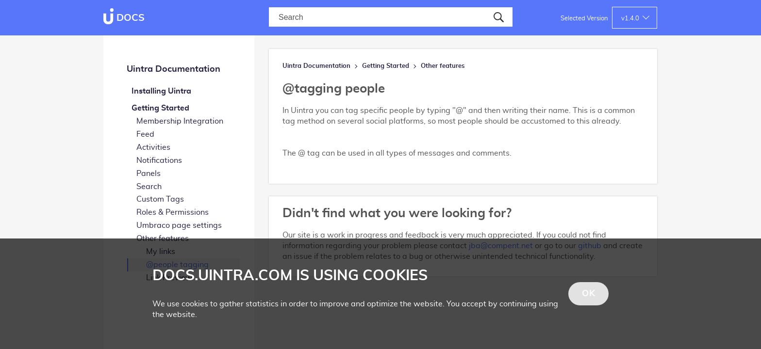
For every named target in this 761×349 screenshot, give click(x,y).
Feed (145, 134)
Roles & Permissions (172, 212)
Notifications (159, 160)
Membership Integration (179, 121)
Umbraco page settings (179, 225)
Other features (443, 66)
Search (149, 186)
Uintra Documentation (173, 69)
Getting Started (160, 108)
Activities (153, 147)
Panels (148, 173)
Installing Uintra (161, 91)
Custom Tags (160, 199)
